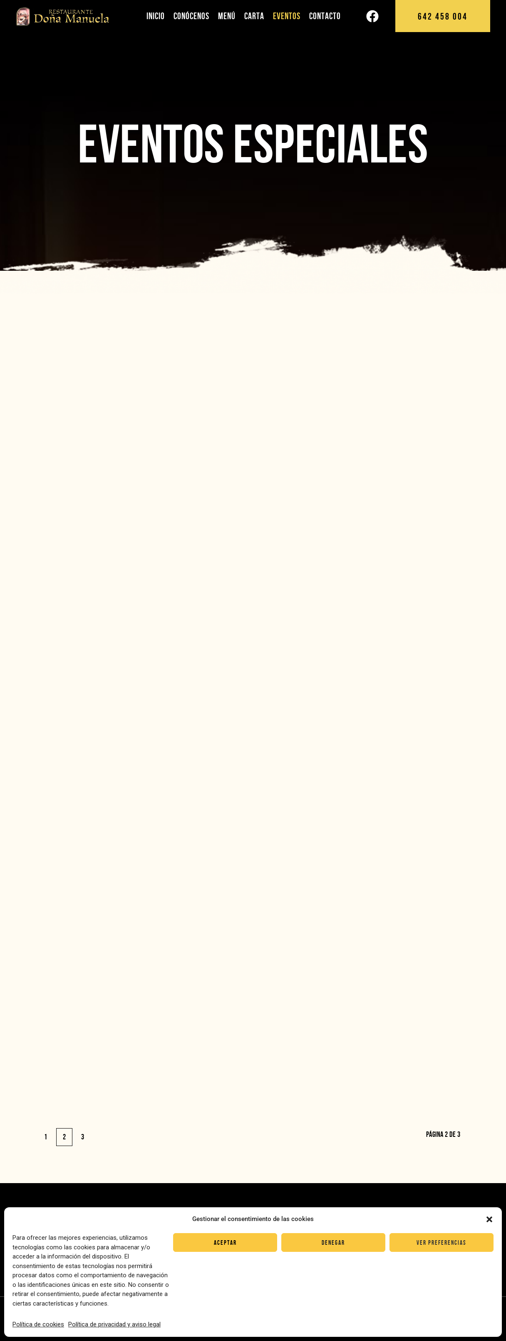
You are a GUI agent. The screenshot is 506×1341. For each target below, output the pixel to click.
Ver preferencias (441, 1242)
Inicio (155, 16)
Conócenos (191, 16)
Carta (254, 16)
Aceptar (225, 1242)
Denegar (333, 1242)
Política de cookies (38, 1324)
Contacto (325, 16)
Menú (227, 16)
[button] (489, 1219)
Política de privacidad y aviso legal (114, 1324)
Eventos (286, 16)
